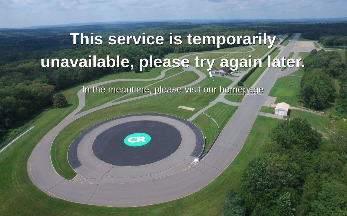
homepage (241, 89)
